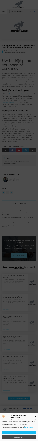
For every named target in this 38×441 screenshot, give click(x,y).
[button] (35, 416)
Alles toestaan (19, 433)
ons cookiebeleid (28, 427)
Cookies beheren (19, 437)
